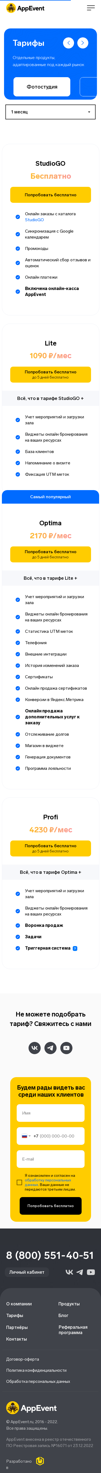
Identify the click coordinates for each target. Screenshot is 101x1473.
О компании (19, 1303)
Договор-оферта (22, 1359)
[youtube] (66, 1048)
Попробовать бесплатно (50, 1206)
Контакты (16, 1339)
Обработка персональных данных (38, 1381)
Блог (63, 1315)
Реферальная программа (73, 1330)
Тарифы (14, 1315)
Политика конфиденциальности (36, 1370)
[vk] (35, 1048)
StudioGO (34, 219)
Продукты (69, 1303)
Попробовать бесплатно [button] (50, 194)
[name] (51, 1113)
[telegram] (50, 1048)
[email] (51, 1159)
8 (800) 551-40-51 (50, 1255)
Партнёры (17, 1327)
